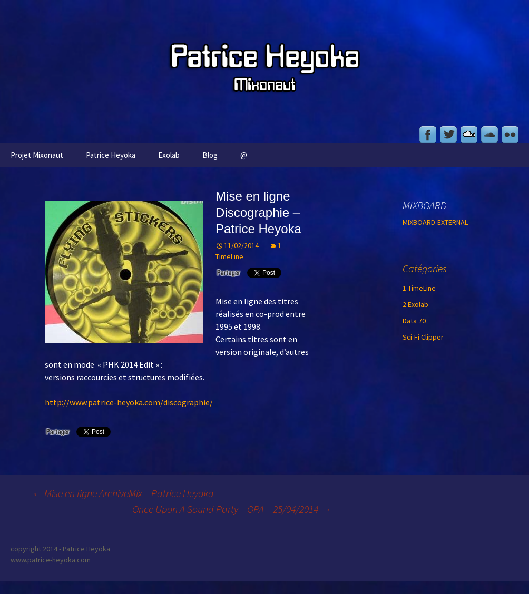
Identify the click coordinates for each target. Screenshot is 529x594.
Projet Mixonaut (37, 155)
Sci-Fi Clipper (423, 337)
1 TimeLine (419, 288)
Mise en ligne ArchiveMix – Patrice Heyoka (123, 493)
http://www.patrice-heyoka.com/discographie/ (129, 402)
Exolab (169, 155)
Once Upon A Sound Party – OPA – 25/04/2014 (231, 509)
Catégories (425, 268)
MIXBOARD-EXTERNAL (435, 222)
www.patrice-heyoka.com (51, 560)
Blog (210, 155)
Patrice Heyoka (110, 155)
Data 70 (414, 320)
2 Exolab (415, 304)
